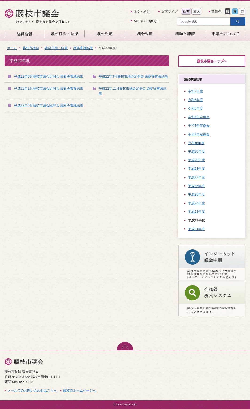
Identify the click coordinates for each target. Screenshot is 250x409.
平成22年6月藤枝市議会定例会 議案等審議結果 (48, 76)
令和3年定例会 (199, 125)
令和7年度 (195, 91)
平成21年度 (196, 229)
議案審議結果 (83, 48)
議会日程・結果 (56, 48)
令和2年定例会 (199, 134)
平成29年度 (196, 160)
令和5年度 (195, 108)
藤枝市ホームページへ (79, 390)
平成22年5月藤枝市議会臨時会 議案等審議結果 (48, 105)
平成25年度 (196, 194)
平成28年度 (196, 168)
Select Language (146, 21)
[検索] (205, 21)
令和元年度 (196, 143)
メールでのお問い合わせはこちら (32, 390)
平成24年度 (196, 203)
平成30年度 (196, 151)
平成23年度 (196, 211)
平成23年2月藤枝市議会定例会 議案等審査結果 (48, 88)
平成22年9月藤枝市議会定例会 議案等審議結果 (133, 76)
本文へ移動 (142, 12)
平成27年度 (196, 177)
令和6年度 (195, 100)
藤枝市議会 (31, 48)
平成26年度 (196, 186)
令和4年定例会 (199, 117)
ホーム (12, 48)
